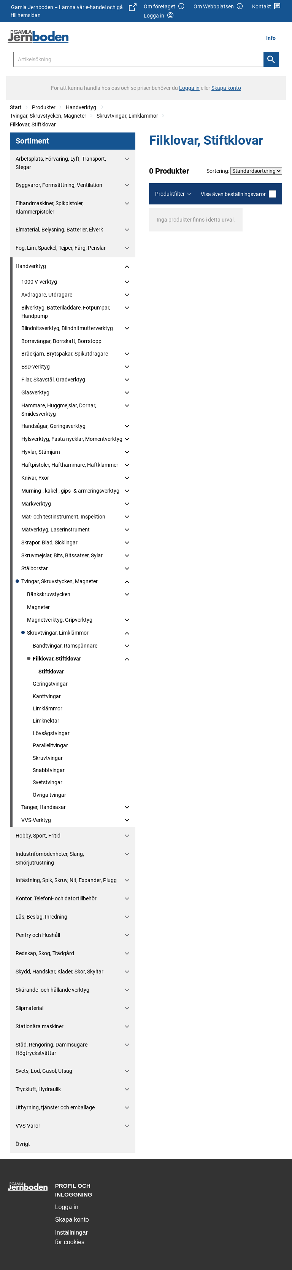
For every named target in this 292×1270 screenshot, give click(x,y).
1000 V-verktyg (39, 282)
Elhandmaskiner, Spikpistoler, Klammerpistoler (50, 207)
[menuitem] (273, 38)
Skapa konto (72, 1219)
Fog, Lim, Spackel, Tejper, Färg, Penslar (61, 248)
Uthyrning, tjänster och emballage (55, 1107)
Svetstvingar (47, 782)
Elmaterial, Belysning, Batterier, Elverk (59, 230)
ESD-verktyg (35, 367)
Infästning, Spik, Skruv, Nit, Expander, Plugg (66, 880)
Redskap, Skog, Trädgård (45, 953)
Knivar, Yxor (35, 478)
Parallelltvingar (50, 745)
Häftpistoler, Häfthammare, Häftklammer (69, 465)
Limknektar (46, 721)
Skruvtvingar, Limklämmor (127, 116)
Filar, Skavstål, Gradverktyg (53, 380)
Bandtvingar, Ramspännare (65, 646)
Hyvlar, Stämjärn (40, 452)
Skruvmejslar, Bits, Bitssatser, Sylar (62, 555)
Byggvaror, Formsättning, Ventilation (59, 185)
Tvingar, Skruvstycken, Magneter (48, 116)
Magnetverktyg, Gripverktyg (59, 620)
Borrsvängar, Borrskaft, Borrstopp (61, 341)
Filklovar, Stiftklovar (33, 124)
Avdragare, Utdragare (46, 295)
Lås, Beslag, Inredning (41, 917)
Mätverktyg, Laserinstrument (55, 530)
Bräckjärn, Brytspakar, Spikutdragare (64, 354)
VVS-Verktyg (36, 820)
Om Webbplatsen (218, 7)
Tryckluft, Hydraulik (38, 1089)
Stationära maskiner (39, 1026)
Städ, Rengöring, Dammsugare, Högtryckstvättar (52, 1049)
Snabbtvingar (49, 770)
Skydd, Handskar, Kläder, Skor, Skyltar (59, 971)
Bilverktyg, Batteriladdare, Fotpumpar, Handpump (65, 312)
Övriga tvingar (49, 795)
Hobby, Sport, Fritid (38, 836)
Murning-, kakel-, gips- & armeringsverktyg (70, 491)
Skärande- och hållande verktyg (52, 990)
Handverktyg (81, 107)
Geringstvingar (50, 684)
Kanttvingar (47, 696)
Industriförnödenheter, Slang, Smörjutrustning (50, 858)
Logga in (66, 1207)
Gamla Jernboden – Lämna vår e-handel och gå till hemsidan (73, 10)
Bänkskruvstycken (48, 594)
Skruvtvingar (48, 758)
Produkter (44, 107)
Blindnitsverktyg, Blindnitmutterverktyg (67, 328)
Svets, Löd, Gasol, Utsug (44, 1071)
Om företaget (164, 7)
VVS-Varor (28, 1126)
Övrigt (23, 1144)
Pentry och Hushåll (38, 935)
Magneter (38, 607)
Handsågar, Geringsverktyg (53, 426)
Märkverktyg (36, 504)
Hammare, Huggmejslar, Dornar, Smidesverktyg (58, 409)
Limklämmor (47, 708)
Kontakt (266, 7)
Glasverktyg (35, 392)
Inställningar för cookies (71, 1237)
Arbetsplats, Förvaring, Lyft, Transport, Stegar (61, 163)
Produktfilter (170, 193)
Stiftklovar (51, 672)
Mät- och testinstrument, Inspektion (63, 517)
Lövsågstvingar (51, 733)
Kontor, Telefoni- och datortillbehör (56, 898)
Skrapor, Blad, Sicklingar (49, 542)
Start (16, 107)
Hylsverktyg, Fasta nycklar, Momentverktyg (71, 439)
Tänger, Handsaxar (43, 807)
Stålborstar (34, 568)
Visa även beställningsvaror (238, 194)
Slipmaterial (29, 1008)
